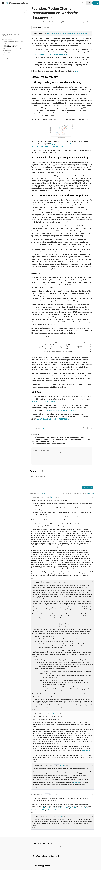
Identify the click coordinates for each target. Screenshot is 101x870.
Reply (33, 564)
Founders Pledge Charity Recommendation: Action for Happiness (10, 34)
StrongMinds (39, 54)
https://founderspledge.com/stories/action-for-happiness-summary (67, 33)
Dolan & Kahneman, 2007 (78, 794)
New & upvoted (41, 479)
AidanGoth (37, 22)
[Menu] (3, 3)
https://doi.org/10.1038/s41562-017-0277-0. (61, 405)
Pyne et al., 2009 (40, 796)
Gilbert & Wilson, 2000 (50, 794)
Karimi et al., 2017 (51, 796)
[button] (44, 423)
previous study (85, 736)
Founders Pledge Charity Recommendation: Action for (54, 12)
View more (36, 835)
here (76, 71)
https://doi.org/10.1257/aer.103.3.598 (43, 396)
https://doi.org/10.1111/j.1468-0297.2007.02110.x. (53, 413)
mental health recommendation (59, 54)
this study (76, 769)
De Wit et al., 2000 (63, 794)
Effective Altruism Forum (17, 3)
